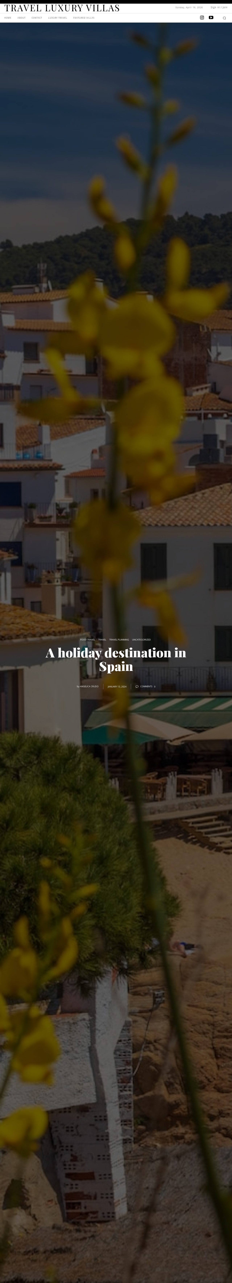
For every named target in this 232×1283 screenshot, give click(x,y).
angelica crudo (89, 686)
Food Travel (87, 640)
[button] (224, 18)
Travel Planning (119, 640)
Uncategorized (141, 640)
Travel (102, 640)
